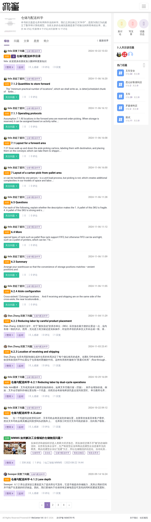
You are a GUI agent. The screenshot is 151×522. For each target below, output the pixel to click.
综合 (6, 41)
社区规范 (144, 518)
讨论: (129, 74)
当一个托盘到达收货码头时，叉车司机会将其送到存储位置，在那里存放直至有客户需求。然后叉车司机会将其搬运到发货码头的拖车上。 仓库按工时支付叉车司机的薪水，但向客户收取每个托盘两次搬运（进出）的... (55, 421)
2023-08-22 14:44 (74, 462)
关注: (136, 74)
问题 (16, 41)
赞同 (9, 67)
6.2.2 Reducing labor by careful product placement (41, 321)
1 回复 (57, 335)
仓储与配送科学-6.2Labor (26, 413)
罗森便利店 (131, 105)
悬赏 (36, 41)
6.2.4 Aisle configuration (26, 291)
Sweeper (10, 474)
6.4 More (16, 232)
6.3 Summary (19, 261)
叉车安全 (130, 70)
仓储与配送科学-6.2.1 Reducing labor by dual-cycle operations (48, 382)
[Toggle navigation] (143, 6)
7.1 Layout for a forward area (28, 143)
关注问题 (11, 97)
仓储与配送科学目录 (29, 56)
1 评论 (37, 462)
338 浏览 (25, 462)
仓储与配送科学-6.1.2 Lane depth (31, 479)
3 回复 (57, 67)
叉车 (128, 94)
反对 (21, 67)
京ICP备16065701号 (65, 518)
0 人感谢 (33, 67)
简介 (46, 41)
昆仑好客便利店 (134, 82)
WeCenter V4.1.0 (38, 518)
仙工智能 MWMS (53, 462)
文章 (26, 41)
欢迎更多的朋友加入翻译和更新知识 (28, 61)
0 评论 (46, 67)
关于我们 (134, 518)
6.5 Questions (19, 202)
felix (8, 51)
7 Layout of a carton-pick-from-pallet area (36, 172)
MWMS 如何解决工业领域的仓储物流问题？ (37, 438)
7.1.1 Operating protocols (26, 113)
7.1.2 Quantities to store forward (30, 83)
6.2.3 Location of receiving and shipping (35, 351)
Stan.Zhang (12, 316)
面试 (128, 117)
